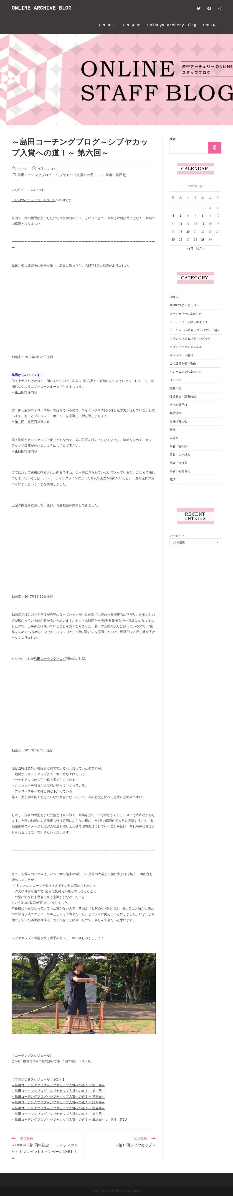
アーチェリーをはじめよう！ (189, 322)
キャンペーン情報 (181, 355)
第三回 (19, 392)
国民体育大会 (178, 421)
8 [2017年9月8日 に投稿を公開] (203, 216)
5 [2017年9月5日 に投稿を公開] (180, 216)
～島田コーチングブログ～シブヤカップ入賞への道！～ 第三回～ (58, 1096)
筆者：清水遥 (178, 463)
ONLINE (175, 297)
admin (22, 168)
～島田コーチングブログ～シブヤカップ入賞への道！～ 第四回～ (58, 1102)
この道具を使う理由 (183, 363)
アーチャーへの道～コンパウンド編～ (195, 330)
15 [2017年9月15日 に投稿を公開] (202, 223)
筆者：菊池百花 (180, 471)
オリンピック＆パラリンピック (190, 338)
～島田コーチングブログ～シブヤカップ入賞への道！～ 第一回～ (58, 1085)
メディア (175, 380)
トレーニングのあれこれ (186, 371)
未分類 (174, 438)
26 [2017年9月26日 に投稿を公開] (180, 239)
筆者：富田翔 (116, 175)
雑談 (172, 479)
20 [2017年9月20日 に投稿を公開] (188, 231)
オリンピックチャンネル (186, 347)
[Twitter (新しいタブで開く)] (199, 8)
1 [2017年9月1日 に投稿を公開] (203, 208)
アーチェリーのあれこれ (186, 314)
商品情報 (175, 413)
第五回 (32, 422)
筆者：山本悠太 (180, 454)
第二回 (19, 422)
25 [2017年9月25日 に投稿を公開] (173, 239)
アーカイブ (177, 536)
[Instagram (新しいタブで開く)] (219, 8)
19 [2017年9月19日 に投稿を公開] (180, 231)
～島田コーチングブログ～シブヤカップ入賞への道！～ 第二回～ (58, 1090)
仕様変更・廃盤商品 (183, 396)
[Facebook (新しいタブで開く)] (209, 8)
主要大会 (175, 388)
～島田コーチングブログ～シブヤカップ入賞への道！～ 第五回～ (58, 1108)
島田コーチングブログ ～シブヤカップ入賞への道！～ (59, 175)
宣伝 (172, 430)
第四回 (19, 451)
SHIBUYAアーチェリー (185, 305)
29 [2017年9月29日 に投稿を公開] (202, 239)
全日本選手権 (178, 405)
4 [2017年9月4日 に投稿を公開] (173, 216)
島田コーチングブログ (50, 658)
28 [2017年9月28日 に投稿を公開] (195, 239)
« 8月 (190, 248)
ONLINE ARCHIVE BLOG (43, 8)
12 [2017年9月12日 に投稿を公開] (180, 223)
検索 (172, 139)
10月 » (200, 248)
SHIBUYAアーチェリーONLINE (34, 200)
